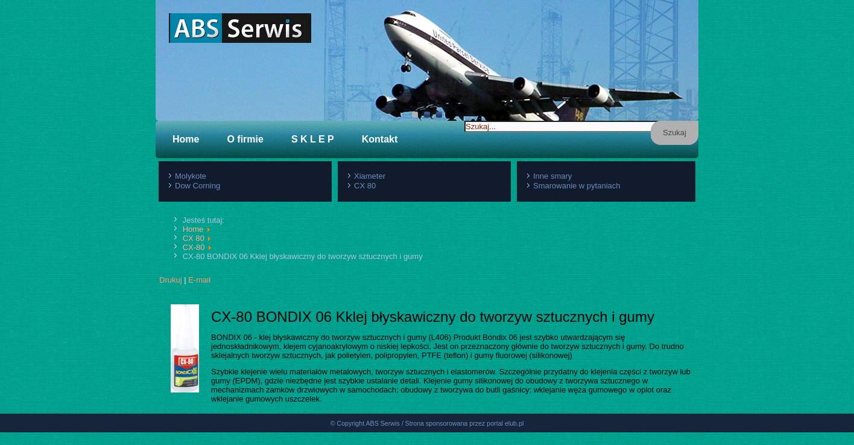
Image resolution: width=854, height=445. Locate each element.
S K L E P (312, 139)
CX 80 (365, 185)
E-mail (199, 279)
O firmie (245, 139)
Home (185, 139)
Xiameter (369, 176)
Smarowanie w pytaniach (577, 185)
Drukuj (170, 279)
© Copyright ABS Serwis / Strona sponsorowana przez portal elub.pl (427, 436)
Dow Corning (197, 185)
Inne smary (552, 176)
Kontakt (380, 139)
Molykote (190, 176)
